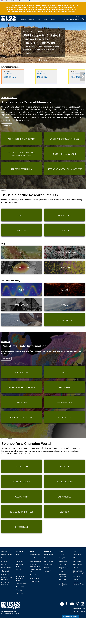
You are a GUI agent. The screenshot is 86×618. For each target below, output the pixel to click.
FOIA (74, 558)
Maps (17, 558)
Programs (4, 561)
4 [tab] (47, 60)
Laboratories (5, 574)
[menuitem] (23, 18)
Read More (27, 54)
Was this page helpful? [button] (70, 616)
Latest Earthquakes (78, 17)
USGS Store (19, 590)
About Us (61, 554)
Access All (6, 358)
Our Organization (8, 439)
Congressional (63, 568)
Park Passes (19, 593)
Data (17, 554)
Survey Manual (63, 558)
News (38, 19)
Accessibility (77, 554)
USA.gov (75, 579)
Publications (19, 561)
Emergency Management (63, 584)
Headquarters (48, 554)
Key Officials (63, 564)
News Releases (35, 558)
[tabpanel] (43, 42)
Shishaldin (41, 74)
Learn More (6, 125)
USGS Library (20, 587)
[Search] (83, 19)
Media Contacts (35, 578)
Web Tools (19, 570)
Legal (75, 551)
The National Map (21, 583)
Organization (63, 561)
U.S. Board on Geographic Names (20, 578)
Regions (3, 564)
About (53, 19)
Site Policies (77, 561)
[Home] (8, 21)
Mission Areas (5, 558)
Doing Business (63, 579)
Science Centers (6, 568)
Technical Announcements (35, 565)
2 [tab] (41, 60)
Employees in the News (35, 571)
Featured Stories (35, 554)
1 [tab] (39, 60)
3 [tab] (44, 60)
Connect (46, 19)
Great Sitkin (8, 74)
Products (31, 19)
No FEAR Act (77, 576)
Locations (47, 558)
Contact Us (47, 571)
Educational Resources (5, 584)
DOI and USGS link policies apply (78, 572)
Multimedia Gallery (19, 565)
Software (19, 573)
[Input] (74, 19)
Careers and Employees (62, 575)
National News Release (32, 31)
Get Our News (34, 575)
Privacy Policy (77, 564)
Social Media (48, 564)
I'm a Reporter (34, 581)
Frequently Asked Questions (7, 578)
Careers (46, 568)
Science (23, 19)
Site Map (76, 568)
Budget (61, 571)
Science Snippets (35, 561)
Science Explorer (9, 97)
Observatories (5, 571)
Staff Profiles (48, 561)
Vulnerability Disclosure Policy (78, 584)
